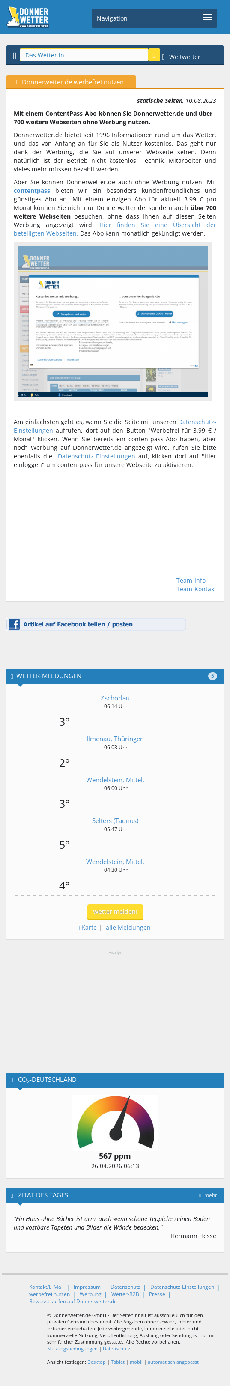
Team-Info (191, 580)
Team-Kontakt (196, 589)
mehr (208, 1195)
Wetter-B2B (125, 1294)
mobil (136, 1362)
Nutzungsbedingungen (72, 1348)
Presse (157, 1294)
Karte (88, 927)
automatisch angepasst (173, 1362)
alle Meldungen (127, 927)
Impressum (87, 1286)
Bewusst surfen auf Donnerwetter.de (73, 1301)
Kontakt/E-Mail (46, 1286)
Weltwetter (181, 57)
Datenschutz (125, 1286)
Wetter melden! (115, 911)
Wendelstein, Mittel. (115, 779)
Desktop (96, 1362)
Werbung (91, 1294)
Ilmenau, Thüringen (115, 738)
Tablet (118, 1362)
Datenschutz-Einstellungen (96, 456)
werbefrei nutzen (49, 1294)
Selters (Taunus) (115, 820)
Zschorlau (115, 698)
